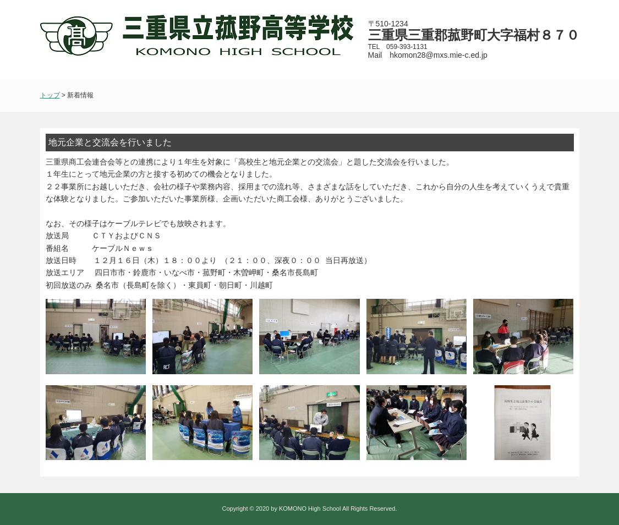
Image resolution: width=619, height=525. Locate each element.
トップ (50, 95)
